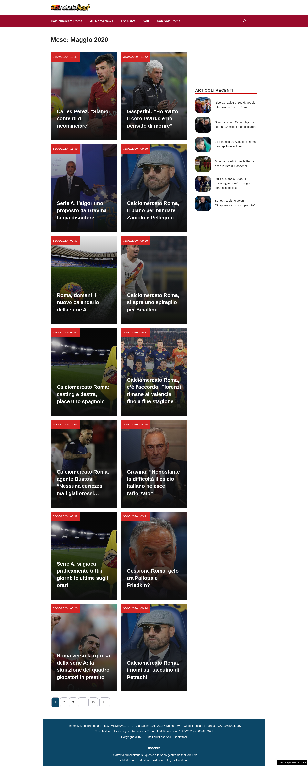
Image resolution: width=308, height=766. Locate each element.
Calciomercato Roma (66, 21)
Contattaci (180, 737)
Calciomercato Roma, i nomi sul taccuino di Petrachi (153, 670)
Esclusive (128, 21)
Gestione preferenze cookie (292, 762)
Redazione (143, 760)
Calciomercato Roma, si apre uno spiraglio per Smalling (153, 302)
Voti (146, 21)
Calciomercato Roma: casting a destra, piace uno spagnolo (83, 394)
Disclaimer (181, 760)
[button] (244, 21)
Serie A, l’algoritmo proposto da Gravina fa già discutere (82, 210)
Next (105, 702)
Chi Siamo (127, 760)
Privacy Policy (162, 760)
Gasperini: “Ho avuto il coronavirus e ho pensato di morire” (152, 118)
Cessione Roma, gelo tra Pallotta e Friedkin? (153, 578)
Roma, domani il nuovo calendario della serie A (78, 302)
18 (93, 702)
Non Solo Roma (168, 21)
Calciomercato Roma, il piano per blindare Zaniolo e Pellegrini (153, 210)
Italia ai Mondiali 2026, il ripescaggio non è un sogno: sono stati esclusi (233, 183)
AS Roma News (101, 21)
